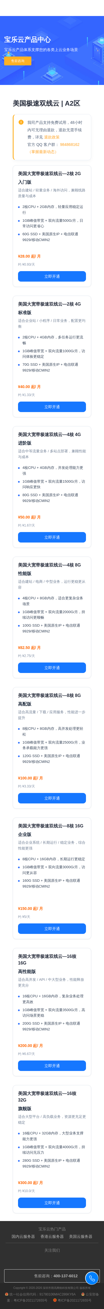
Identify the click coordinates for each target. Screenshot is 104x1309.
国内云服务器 (23, 1236)
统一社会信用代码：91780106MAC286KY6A (40, 1294)
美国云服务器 (80, 1236)
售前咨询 (17, 61)
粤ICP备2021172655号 (72, 1300)
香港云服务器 (52, 1236)
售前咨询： (52, 1276)
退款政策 (52, 137)
